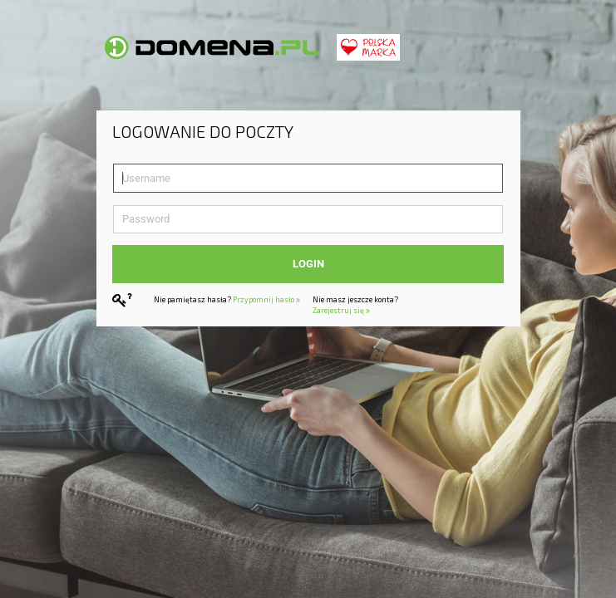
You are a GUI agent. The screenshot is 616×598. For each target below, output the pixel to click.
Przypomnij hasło (266, 299)
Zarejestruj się (341, 310)
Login (308, 263)
